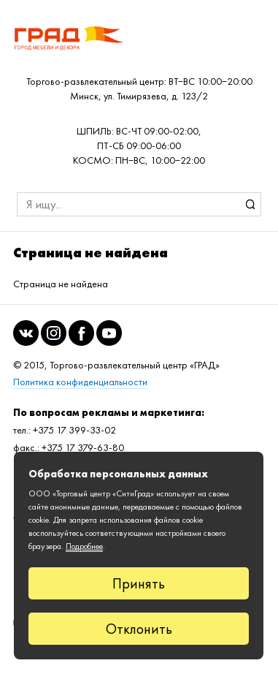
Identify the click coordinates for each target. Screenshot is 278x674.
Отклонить (139, 628)
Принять (138, 583)
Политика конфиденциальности (80, 382)
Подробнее (84, 546)
